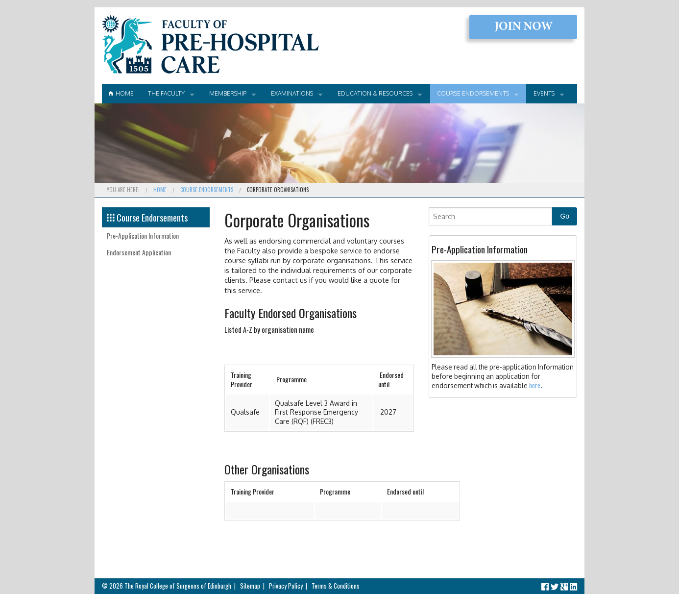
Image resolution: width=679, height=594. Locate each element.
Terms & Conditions (336, 586)
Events (544, 93)
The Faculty (166, 93)
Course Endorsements (473, 93)
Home (121, 93)
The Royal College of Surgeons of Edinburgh (177, 586)
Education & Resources (375, 93)
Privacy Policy (286, 586)
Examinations (292, 93)
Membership (227, 93)
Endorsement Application (139, 252)
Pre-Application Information (143, 235)
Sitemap (250, 586)
